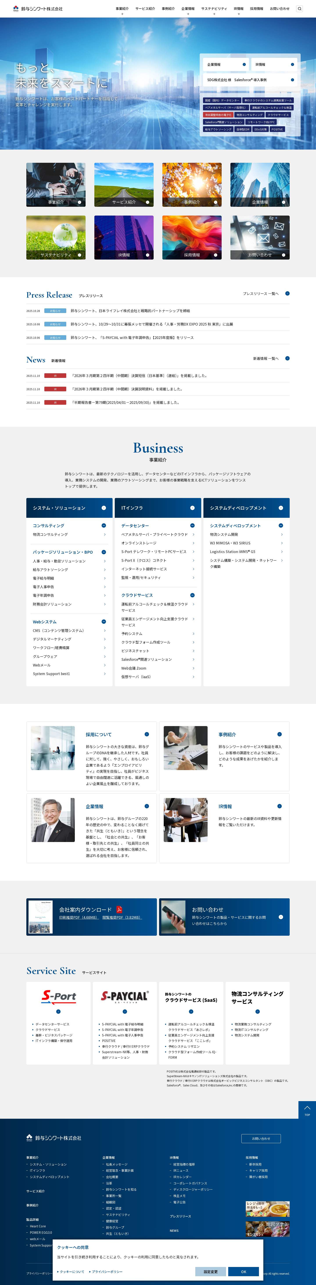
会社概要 (112, 1177)
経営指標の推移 (184, 1164)
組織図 (110, 1202)
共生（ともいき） (118, 1233)
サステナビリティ (214, 8)
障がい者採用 (258, 1177)
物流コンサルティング (250, 115)
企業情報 (188, 8)
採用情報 (256, 8)
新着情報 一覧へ (266, 360)
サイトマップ (150, 1273)
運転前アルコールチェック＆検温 (272, 107)
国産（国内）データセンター (222, 100)
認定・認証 (113, 1208)
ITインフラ (37, 1170)
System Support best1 (46, 1245)
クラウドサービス (278, 115)
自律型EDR (243, 129)
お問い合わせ (280, 8)
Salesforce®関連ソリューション (223, 122)
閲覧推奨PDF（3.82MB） (122, 917)
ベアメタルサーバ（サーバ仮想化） (226, 107)
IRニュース (181, 1170)
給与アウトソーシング (218, 129)
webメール (37, 1239)
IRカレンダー (182, 1177)
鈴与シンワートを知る (121, 1189)
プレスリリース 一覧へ (261, 295)
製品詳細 (32, 1219)
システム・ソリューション (48, 1164)
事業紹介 (122, 8)
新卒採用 (255, 1164)
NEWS (174, 1230)
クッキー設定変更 (94, 1273)
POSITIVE (277, 129)
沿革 (109, 1183)
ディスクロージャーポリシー (193, 1189)
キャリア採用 (258, 1170)
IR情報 (239, 8)
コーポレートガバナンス (190, 1183)
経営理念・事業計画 (120, 1170)
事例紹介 (168, 8)
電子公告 (179, 1202)
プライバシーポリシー (39, 1273)
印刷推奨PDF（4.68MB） (79, 917)
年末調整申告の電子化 (218, 115)
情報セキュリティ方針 (124, 1273)
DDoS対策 (261, 129)
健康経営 (112, 1221)
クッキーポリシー (68, 1273)
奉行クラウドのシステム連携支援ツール (268, 100)
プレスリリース (180, 1216)
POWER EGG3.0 (41, 1232)
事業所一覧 (113, 1195)
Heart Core (38, 1226)
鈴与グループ (115, 1227)
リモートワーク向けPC (261, 122)
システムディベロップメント (50, 1177)
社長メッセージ (116, 1164)
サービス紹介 (145, 8)
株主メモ (179, 1195)
